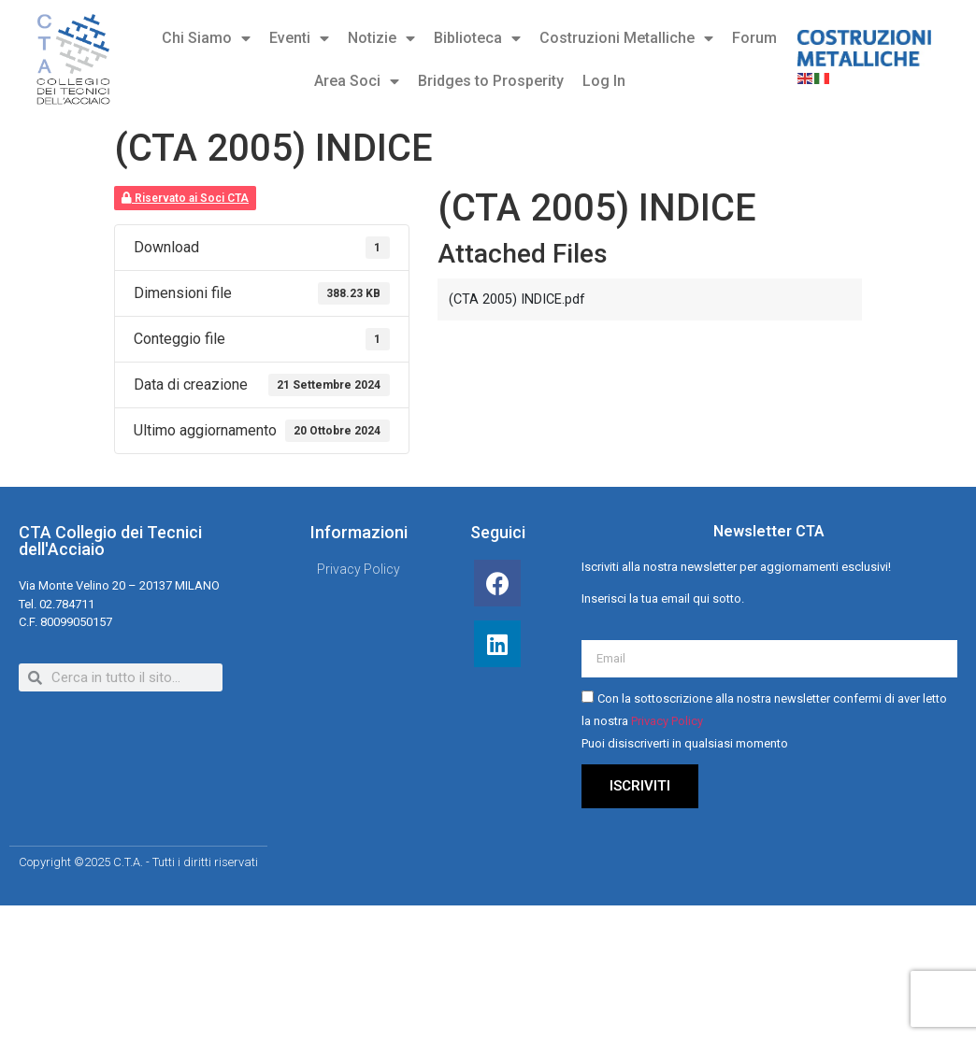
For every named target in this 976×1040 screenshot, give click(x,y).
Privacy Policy (667, 721)
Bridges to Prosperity (491, 81)
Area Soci (356, 81)
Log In (603, 81)
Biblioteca (477, 38)
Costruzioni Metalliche (626, 38)
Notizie (381, 38)
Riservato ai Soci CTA (185, 198)
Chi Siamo (206, 38)
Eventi (299, 38)
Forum (754, 38)
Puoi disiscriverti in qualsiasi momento (684, 743)
